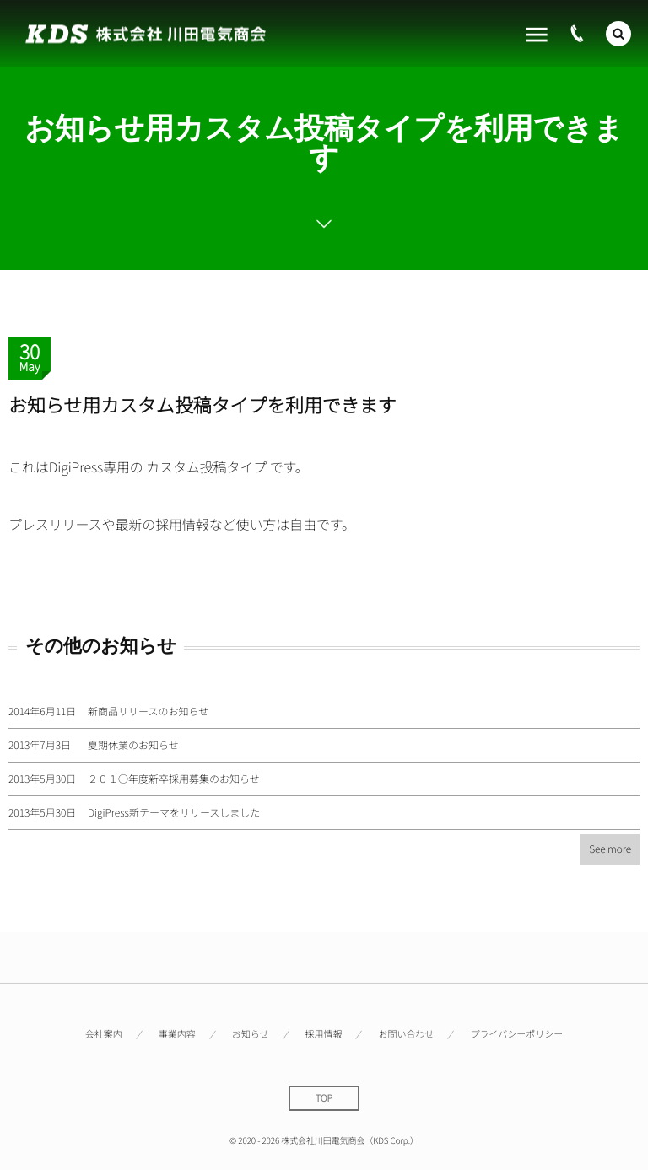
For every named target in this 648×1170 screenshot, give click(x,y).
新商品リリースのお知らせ (148, 711)
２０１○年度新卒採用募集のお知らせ (174, 779)
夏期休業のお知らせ (133, 745)
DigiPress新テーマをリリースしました (174, 813)
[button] (618, 32)
